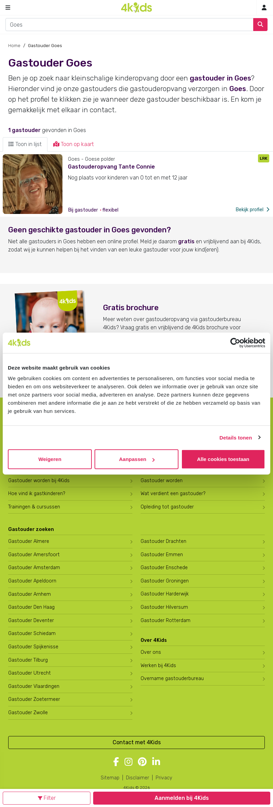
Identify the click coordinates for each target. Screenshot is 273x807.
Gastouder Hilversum (164, 607)
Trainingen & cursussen (34, 507)
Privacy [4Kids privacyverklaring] (164, 778)
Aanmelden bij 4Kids (182, 798)
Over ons (151, 652)
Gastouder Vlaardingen (33, 686)
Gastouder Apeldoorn (32, 581)
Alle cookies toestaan (223, 459)
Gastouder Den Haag (31, 607)
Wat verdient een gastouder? (173, 493)
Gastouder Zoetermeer (34, 699)
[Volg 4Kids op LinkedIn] (156, 762)
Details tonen (235, 437)
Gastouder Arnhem (29, 594)
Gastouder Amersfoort (34, 555)
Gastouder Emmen (162, 555)
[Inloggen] (264, 7)
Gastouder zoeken (31, 529)
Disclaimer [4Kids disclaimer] (137, 778)
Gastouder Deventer (31, 620)
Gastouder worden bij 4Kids (39, 481)
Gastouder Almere (28, 541)
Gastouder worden (162, 481)
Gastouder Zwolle (28, 713)
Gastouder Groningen (165, 581)
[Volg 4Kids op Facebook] (116, 762)
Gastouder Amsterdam (34, 568)
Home (14, 45)
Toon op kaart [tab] (73, 144)
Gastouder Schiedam (32, 633)
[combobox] (129, 24)
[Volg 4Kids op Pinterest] (142, 762)
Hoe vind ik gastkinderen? (36, 493)
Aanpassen (137, 459)
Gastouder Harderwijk (165, 594)
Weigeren (50, 459)
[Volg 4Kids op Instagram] (128, 762)
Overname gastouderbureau (172, 678)
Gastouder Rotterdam (165, 620)
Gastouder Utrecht (29, 673)
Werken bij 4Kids (158, 665)
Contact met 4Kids (137, 742)
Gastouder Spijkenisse (33, 647)
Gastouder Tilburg (28, 660)
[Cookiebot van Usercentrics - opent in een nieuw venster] (235, 342)
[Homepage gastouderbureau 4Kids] (136, 7)
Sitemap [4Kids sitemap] (110, 778)
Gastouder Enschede (164, 568)
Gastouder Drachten (163, 541)
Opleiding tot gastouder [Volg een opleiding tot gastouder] (167, 507)
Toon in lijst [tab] (25, 144)
